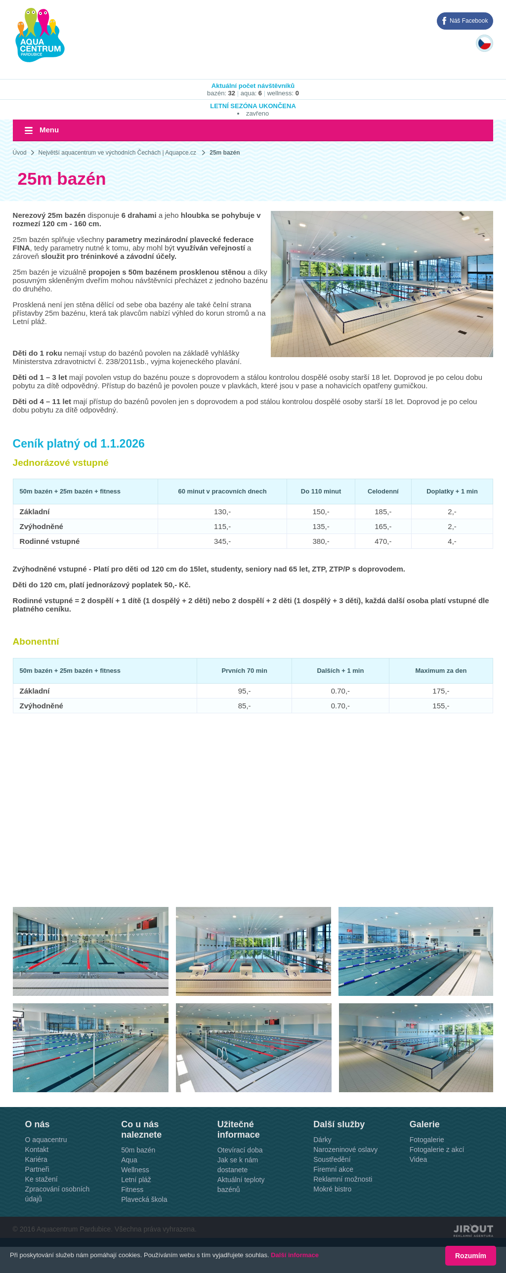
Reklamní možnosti (342, 1179)
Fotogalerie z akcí (437, 1149)
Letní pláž (136, 1180)
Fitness (132, 1189)
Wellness (135, 1170)
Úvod (20, 152)
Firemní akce (333, 1169)
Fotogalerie (427, 1140)
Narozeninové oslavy (345, 1149)
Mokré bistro (332, 1189)
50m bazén (138, 1150)
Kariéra (36, 1159)
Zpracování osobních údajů (57, 1194)
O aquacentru (46, 1140)
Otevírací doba (240, 1150)
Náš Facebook (469, 20)
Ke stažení (41, 1179)
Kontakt (36, 1149)
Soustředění (332, 1159)
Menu (49, 129)
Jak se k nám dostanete (237, 1165)
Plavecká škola (144, 1199)
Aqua (129, 1160)
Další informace (295, 1255)
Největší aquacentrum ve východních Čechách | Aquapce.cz (117, 152)
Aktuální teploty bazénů (241, 1184)
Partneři (37, 1169)
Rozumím (470, 1256)
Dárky (322, 1140)
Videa (418, 1159)
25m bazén (225, 152)
